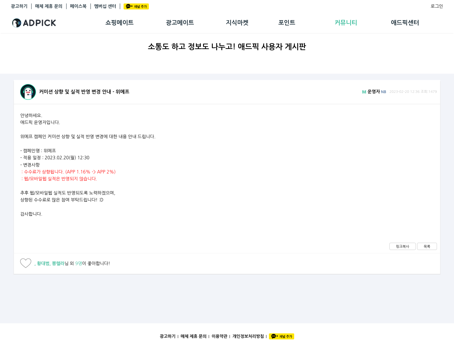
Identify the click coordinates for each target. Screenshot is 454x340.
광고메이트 (180, 23)
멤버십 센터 (105, 6)
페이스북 (78, 6)
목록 (427, 246)
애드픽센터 (405, 23)
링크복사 (402, 246)
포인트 (286, 23)
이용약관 (219, 336)
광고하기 (19, 6)
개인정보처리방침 (248, 336)
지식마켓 (237, 23)
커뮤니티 (346, 23)
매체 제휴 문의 (48, 6)
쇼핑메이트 (120, 23)
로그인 (437, 6)
